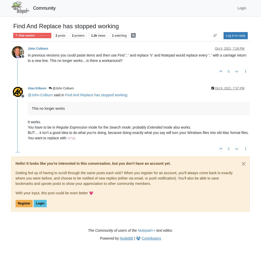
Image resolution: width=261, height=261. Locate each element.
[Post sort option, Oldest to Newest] (215, 35)
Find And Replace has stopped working (96, 95)
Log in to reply (235, 35)
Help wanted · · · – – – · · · (32, 35)
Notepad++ (146, 230)
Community (44, 8)
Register (24, 203)
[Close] (244, 164)
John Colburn (38, 48)
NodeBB (126, 238)
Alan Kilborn (37, 88)
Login (40, 203)
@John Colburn (61, 88)
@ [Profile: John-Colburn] (40, 95)
